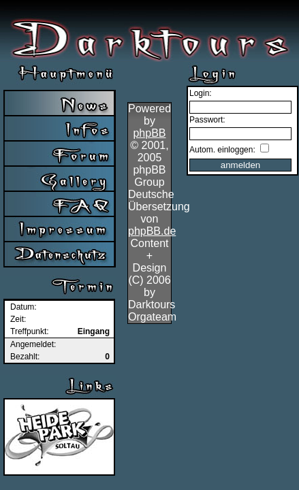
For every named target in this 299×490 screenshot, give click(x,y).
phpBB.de (152, 231)
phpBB (149, 133)
